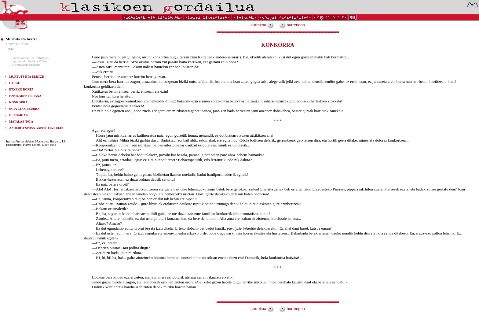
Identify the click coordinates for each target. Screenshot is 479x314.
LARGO (14, 83)
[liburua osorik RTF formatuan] (30, 58)
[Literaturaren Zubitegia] (26, 64)
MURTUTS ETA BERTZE (26, 76)
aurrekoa (262, 25)
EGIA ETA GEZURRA (24, 108)
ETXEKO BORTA (21, 89)
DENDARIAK (18, 115)
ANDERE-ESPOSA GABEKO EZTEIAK (36, 128)
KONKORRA (18, 102)
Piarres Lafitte (17, 44)
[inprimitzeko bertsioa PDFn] (29, 61)
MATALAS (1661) (21, 121)
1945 (10, 48)
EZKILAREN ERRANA (25, 96)
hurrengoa (292, 25)
